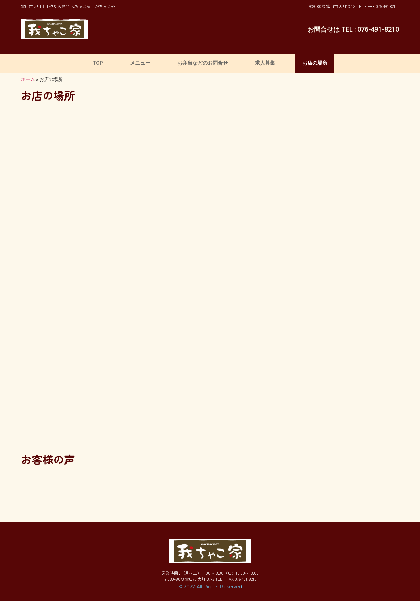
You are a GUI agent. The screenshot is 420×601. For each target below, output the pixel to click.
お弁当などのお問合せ (202, 63)
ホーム (28, 79)
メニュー (140, 63)
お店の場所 (314, 63)
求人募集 (265, 63)
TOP (98, 63)
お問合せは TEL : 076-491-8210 (353, 29)
